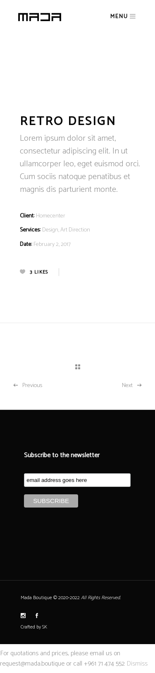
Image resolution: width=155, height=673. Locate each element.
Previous (27, 385)
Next (132, 385)
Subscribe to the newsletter (62, 455)
